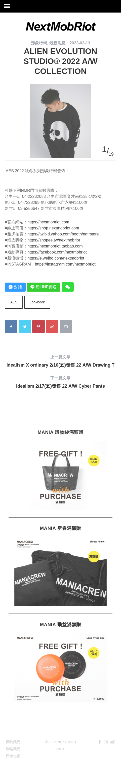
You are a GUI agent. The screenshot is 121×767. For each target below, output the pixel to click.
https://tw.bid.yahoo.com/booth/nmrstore (63, 234)
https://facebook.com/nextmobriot (57, 252)
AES (13, 302)
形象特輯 (39, 43)
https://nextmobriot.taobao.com (55, 246)
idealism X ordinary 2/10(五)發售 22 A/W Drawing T (60, 361)
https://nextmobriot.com (48, 222)
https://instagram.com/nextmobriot (65, 264)
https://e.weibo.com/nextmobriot (55, 258)
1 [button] (104, 149)
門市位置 (13, 756)
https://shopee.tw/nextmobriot (53, 240)
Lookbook (37, 302)
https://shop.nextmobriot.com (53, 228)
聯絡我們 (13, 749)
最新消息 (57, 43)
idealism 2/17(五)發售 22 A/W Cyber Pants (60, 382)
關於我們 (13, 742)
